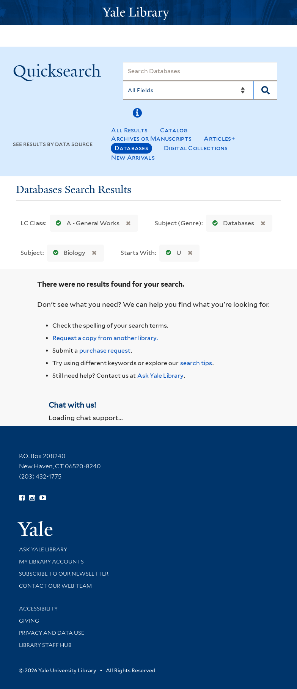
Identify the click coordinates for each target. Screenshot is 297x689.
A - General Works (86, 223)
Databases (131, 148)
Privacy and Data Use (51, 633)
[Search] (200, 71)
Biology (67, 252)
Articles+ (219, 138)
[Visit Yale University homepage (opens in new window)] (35, 526)
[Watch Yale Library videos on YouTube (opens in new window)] (42, 497)
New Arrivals (133, 157)
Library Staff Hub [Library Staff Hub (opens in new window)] (45, 645)
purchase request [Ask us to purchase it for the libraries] (104, 350)
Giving (29, 621)
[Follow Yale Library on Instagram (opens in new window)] (32, 497)
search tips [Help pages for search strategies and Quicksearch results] (196, 363)
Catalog (174, 130)
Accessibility (38, 609)
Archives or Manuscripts (151, 138)
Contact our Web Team (55, 586)
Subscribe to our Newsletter (63, 574)
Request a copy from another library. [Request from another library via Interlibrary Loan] (105, 338)
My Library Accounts (51, 562)
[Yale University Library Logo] (148, 12)
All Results (129, 130)
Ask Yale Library (160, 375)
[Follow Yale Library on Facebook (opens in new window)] (22, 497)
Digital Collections (196, 148)
